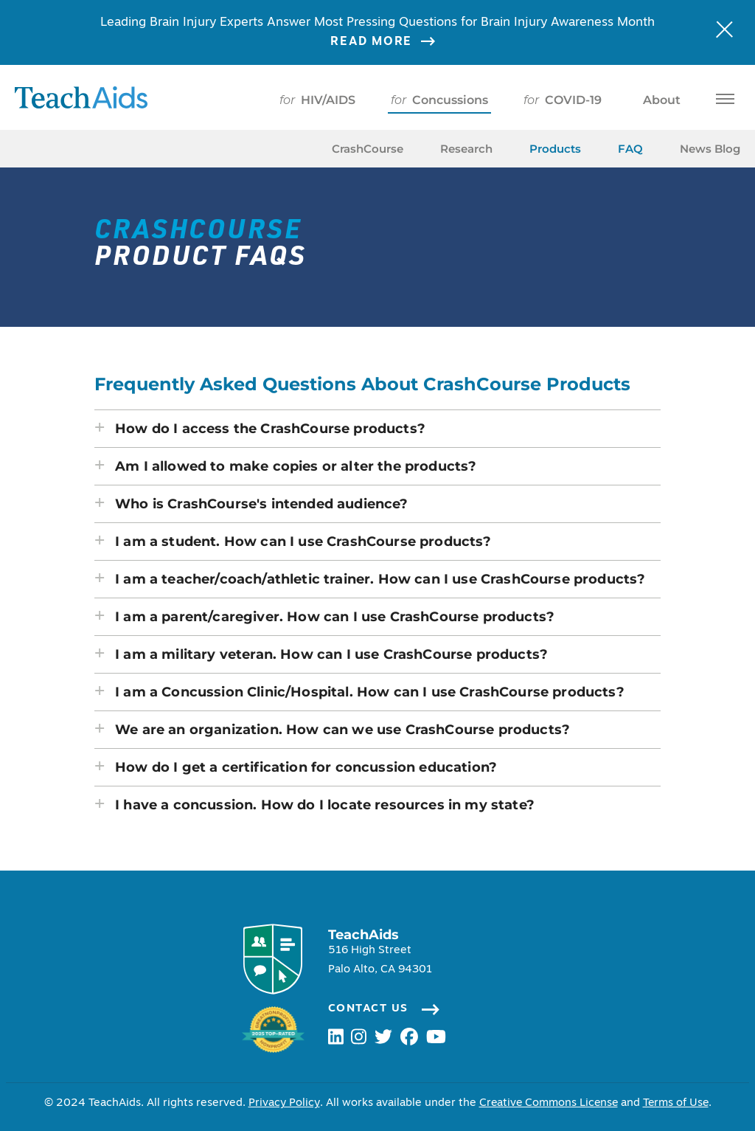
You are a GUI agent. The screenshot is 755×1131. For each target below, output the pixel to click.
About (659, 100)
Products (555, 149)
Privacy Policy (281, 1103)
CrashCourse (367, 149)
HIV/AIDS (317, 100)
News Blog (710, 149)
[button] (377, 428)
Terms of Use (676, 1103)
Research (466, 149)
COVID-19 (562, 100)
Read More (391, 42)
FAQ (630, 149)
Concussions (439, 100)
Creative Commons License (547, 1103)
